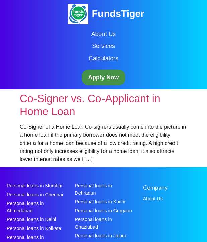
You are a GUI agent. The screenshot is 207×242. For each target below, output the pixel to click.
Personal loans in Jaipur (100, 235)
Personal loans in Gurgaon (103, 210)
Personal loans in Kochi (100, 201)
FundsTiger (118, 13)
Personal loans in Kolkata (34, 228)
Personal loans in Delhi (31, 219)
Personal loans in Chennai (35, 194)
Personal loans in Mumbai (34, 185)
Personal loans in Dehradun (93, 189)
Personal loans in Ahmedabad (25, 207)
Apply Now (103, 77)
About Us (103, 34)
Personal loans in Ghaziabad (93, 223)
